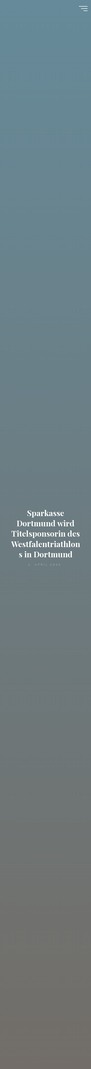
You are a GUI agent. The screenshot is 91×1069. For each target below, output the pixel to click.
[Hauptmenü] (83, 8)
